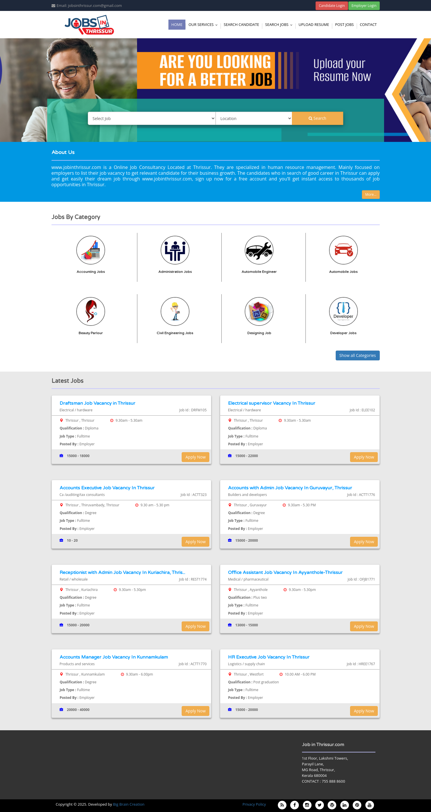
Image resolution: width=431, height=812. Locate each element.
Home (177, 24)
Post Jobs (344, 24)
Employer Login (364, 5)
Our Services (204, 24)
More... (370, 194)
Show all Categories (357, 355)
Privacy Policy (254, 804)
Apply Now (195, 457)
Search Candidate (241, 24)
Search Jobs (280, 24)
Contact (368, 24)
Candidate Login (332, 5)
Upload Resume (314, 24)
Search (317, 118)
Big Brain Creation (128, 804)
